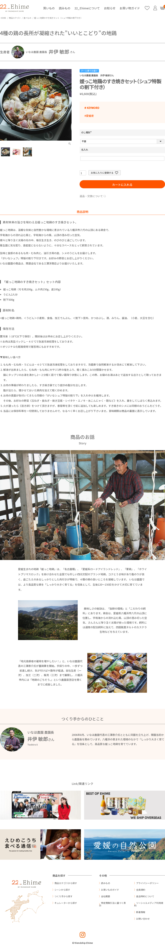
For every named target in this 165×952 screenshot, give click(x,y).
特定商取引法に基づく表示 (112, 904)
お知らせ (110, 8)
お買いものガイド (110, 889)
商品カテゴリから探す (65, 883)
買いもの (49, 8)
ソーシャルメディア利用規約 (148, 904)
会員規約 (140, 889)
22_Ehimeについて (87, 8)
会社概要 (105, 896)
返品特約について (145, 896)
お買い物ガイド (130, 8)
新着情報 (140, 912)
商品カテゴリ (15, 17)
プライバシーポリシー (147, 883)
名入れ (84, 149)
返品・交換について (91, 196)
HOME (3, 17)
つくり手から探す (63, 896)
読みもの (64, 8)
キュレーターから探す (65, 902)
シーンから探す (62, 889)
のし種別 (86, 132)
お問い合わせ (143, 918)
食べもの (27, 17)
